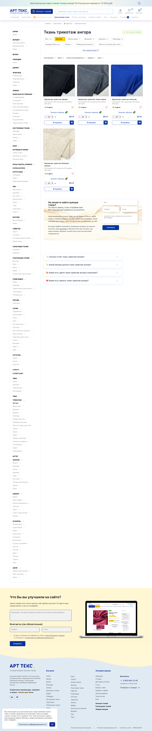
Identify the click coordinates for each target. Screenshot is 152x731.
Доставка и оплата (102, 682)
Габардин (18, 59)
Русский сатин (19, 324)
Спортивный (19, 451)
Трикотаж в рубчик (21, 441)
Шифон (18, 494)
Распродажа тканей (44, 17)
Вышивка (17, 193)
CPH (15, 321)
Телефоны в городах (128, 688)
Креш (16, 476)
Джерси (17, 413)
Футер (15, 456)
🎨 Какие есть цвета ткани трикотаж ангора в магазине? (72, 273)
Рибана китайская (20, 438)
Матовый (17, 343)
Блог (105, 17)
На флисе (17, 116)
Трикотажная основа (22, 123)
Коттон (16, 469)
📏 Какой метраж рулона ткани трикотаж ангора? (68, 265)
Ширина (91, 58)
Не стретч (18, 196)
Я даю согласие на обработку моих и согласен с (39, 636)
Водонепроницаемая (21, 181)
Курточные (19, 172)
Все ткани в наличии (133, 32)
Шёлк (17, 568)
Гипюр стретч (19, 153)
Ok (52, 724)
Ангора (16, 403)
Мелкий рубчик (20, 46)
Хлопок (18, 460)
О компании (14, 17)
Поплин (16, 556)
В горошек (17, 537)
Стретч (17, 212)
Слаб (16, 205)
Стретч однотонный (21, 513)
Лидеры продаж (102, 709)
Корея (16, 358)
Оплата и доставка (79, 17)
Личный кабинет (102, 693)
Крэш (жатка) (19, 334)
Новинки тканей (102, 703)
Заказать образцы (57, 112)
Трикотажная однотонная (24, 288)
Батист (17, 463)
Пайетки (18, 229)
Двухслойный (19, 220)
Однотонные (19, 134)
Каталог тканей (42, 11)
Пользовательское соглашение (81, 728)
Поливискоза (19, 295)
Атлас (16, 318)
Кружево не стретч (21, 156)
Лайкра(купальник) (21, 422)
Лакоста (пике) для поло (23, 425)
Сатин (17, 308)
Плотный (17, 327)
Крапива (17, 472)
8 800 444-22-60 (130, 680)
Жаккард (18, 73)
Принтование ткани (61, 17)
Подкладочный (20, 79)
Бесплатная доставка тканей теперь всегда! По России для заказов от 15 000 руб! (71, 3)
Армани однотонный (22, 571)
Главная (47, 23)
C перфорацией (19, 97)
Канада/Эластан (20, 419)
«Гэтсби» (17, 235)
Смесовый (18, 209)
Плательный (18, 76)
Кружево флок (19, 159)
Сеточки (18, 355)
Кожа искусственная (24, 94)
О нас (98, 685)
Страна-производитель (75, 58)
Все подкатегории (91, 50)
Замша (17, 90)
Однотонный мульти (21, 503)
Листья (16, 547)
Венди (16, 497)
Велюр (15, 54)
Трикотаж (17, 82)
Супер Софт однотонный (23, 274)
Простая (17, 364)
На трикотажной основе (23, 238)
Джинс (16, 68)
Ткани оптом (26, 17)
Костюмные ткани (23, 128)
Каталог (50, 671)
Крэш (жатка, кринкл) (24, 164)
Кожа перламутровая (22, 107)
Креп (16, 146)
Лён (16, 186)
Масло (16, 432)
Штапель (17, 385)
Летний (17, 550)
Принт (16, 34)
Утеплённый (18, 445)
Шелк (16, 553)
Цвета (59, 58)
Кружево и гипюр (21, 150)
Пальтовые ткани (21, 246)
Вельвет (18, 40)
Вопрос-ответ (101, 688)
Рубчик (17, 300)
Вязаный (17, 409)
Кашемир (17, 249)
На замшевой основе (21, 110)
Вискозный (18, 189)
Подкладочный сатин (22, 337)
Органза (17, 506)
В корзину (57, 122)
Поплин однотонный (22, 482)
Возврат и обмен (95, 17)
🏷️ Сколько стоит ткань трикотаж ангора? (65, 257)
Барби (17, 31)
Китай (16, 361)
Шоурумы (114, 17)
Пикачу (16, 137)
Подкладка (19, 279)
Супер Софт (18, 373)
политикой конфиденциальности (39, 638)
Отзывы (124, 17)
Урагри (16, 485)
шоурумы (63, 229)
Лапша (17, 429)
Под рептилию (19, 120)
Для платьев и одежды (23, 330)
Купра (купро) (20, 168)
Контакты (135, 17)
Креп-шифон (19, 500)
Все (48, 39)
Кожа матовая (19, 104)
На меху (17, 113)
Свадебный (18, 311)
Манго (16, 267)
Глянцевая (18, 100)
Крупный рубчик (20, 43)
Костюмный (18, 391)
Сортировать (48, 58)
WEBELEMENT (137, 728)
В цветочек (18, 534)
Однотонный (19, 199)
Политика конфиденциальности (107, 728)
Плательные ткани (23, 258)
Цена (99, 58)
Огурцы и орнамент (21, 543)
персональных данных (55, 635)
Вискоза (17, 261)
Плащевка (18, 175)
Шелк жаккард (19, 574)
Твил (16, 378)
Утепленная (18, 292)
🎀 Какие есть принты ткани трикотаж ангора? (67, 281)
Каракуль (17, 253)
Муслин (17, 217)
